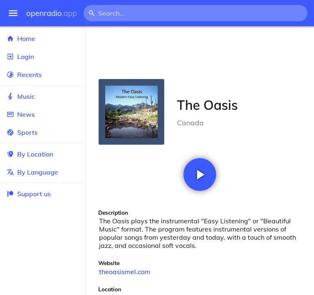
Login (42, 57)
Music (42, 96)
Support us (29, 194)
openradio (51, 13)
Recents (42, 75)
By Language (42, 172)
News (42, 114)
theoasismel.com (124, 272)
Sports (42, 132)
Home (42, 39)
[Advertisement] (199, 52)
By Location (42, 154)
